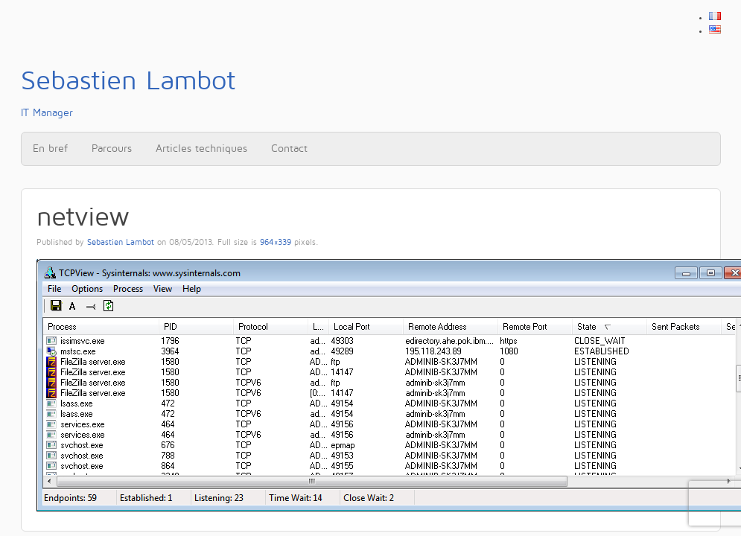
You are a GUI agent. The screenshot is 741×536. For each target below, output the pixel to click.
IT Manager (128, 92)
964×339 (275, 242)
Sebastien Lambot (120, 242)
